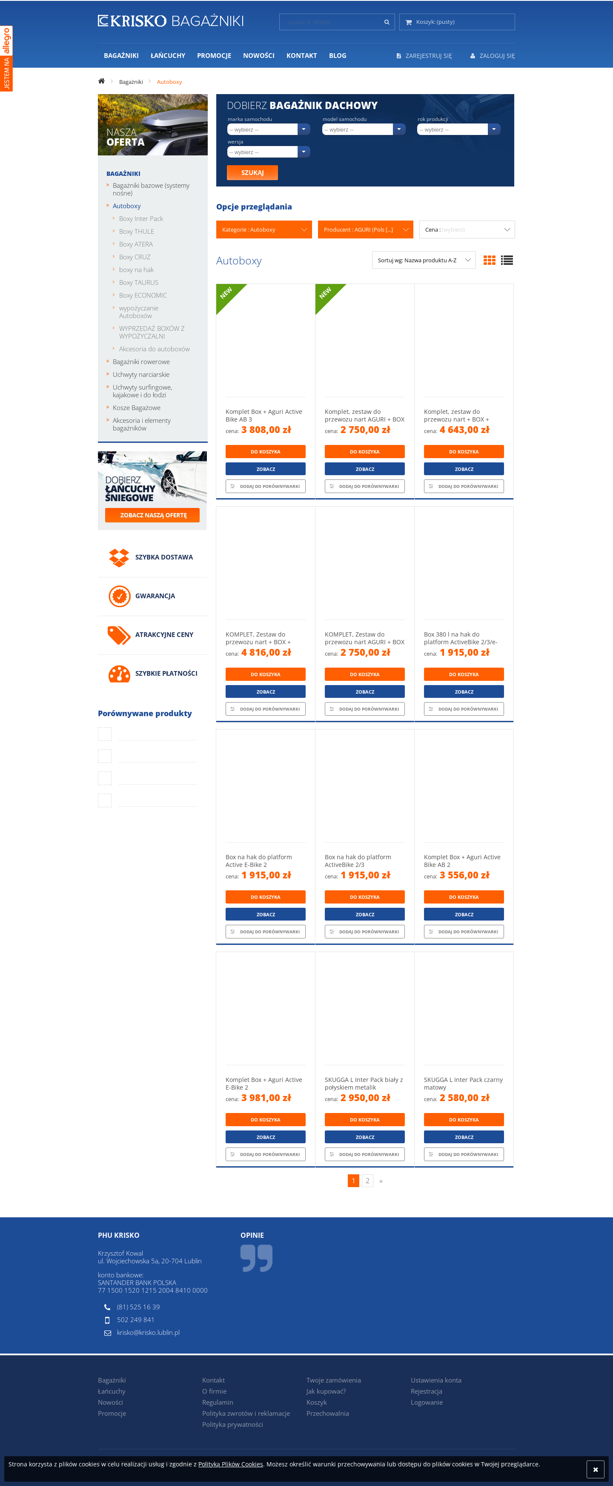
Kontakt (213, 1380)
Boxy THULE (136, 231)
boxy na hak (136, 269)
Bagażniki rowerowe (141, 361)
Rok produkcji (433, 119)
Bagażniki (123, 173)
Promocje (112, 1413)
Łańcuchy (112, 1391)
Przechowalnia (327, 1413)
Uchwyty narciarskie (141, 374)
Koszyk (316, 1402)
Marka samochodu (250, 119)
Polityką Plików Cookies (230, 1464)
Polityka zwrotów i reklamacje (246, 1413)
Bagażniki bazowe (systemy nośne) (151, 189)
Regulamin (217, 1402)
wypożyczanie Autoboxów (138, 312)
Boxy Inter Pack (141, 218)
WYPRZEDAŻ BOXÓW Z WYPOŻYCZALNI (152, 332)
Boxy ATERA (136, 244)
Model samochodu (345, 119)
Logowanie (427, 1402)
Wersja (235, 141)
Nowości (110, 1402)
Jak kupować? (326, 1391)
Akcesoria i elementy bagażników (142, 424)
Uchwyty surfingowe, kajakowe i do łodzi (142, 391)
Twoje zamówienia (333, 1380)
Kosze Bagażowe (136, 407)
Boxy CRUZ (135, 256)
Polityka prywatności (232, 1424)
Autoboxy (127, 205)
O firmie (214, 1391)
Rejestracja (426, 1391)
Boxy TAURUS (138, 282)
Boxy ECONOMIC (143, 295)
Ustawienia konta (436, 1380)
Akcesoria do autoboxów (154, 348)
